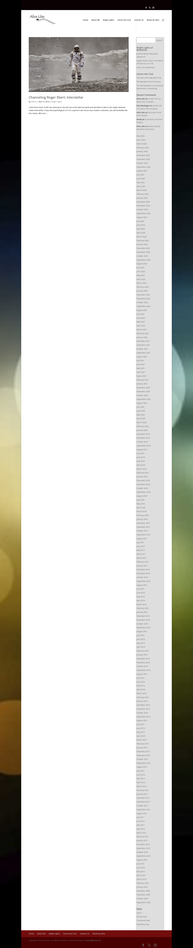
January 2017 (142, 566)
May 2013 (141, 732)
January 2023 (142, 291)
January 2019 (142, 476)
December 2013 (143, 705)
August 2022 (142, 310)
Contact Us (139, 20)
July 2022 (140, 314)
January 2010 (142, 887)
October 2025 (142, 163)
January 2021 (142, 383)
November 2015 (143, 620)
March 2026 (142, 144)
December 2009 (143, 891)
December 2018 (143, 480)
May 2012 (141, 778)
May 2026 (141, 136)
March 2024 (142, 236)
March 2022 (142, 329)
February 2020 (143, 426)
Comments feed (143, 920)
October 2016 (142, 577)
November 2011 (143, 802)
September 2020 (143, 399)
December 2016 (143, 569)
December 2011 (143, 798)
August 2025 (142, 171)
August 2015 (142, 631)
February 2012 (143, 790)
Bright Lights (108, 20)
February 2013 (143, 743)
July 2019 (140, 453)
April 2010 (141, 875)
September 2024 (143, 213)
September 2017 (143, 534)
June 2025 (141, 178)
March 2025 (142, 190)
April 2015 (141, 647)
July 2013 (140, 724)
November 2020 (143, 391)
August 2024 (142, 217)
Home (85, 20)
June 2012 (141, 775)
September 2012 (143, 763)
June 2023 (141, 271)
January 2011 (142, 840)
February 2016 (143, 608)
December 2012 (143, 751)
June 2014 (141, 682)
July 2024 (140, 221)
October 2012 (142, 759)
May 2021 (141, 368)
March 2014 (142, 693)
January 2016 (142, 612)
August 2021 (142, 356)
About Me (95, 20)
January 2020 (142, 430)
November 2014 (143, 662)
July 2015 (140, 635)
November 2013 (143, 709)
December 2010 (143, 844)
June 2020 (141, 411)
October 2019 (142, 442)
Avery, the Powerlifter (146, 67)
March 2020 (142, 422)
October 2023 (142, 256)
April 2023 (141, 279)
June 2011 (141, 821)
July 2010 (140, 864)
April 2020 (141, 418)
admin (34, 101)
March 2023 (142, 283)
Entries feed (142, 916)
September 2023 (143, 260)
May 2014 (141, 685)
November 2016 (143, 573)
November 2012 (143, 755)
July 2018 (140, 500)
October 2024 (142, 209)
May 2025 (141, 182)
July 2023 (140, 267)
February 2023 (143, 287)
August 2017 (142, 538)
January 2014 (142, 701)
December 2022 (143, 295)
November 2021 (143, 345)
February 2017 (143, 562)
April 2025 (141, 186)
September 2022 (143, 306)
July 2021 (140, 360)
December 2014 (143, 658)
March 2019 (142, 469)
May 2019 (141, 461)
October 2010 (142, 852)
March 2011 (142, 833)
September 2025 (143, 167)
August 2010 (142, 860)
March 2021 (142, 376)
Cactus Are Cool (124, 20)
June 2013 (141, 728)
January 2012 (142, 794)
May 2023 (141, 275)
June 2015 (141, 639)
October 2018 (142, 488)
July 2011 (140, 817)
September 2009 (143, 902)
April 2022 (141, 325)
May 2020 (141, 415)
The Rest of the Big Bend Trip (149, 78)
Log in (139, 913)
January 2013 (142, 747)
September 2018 (143, 492)
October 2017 (142, 531)
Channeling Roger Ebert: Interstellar (56, 97)
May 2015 (141, 643)
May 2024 (141, 229)
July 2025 (140, 174)
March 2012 (142, 786)
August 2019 (142, 449)
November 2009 (143, 894)
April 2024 (141, 233)
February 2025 (143, 194)
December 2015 (143, 616)
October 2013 (142, 713)
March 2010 (142, 879)
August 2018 (142, 496)
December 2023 (143, 248)
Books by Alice (153, 20)
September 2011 (143, 809)
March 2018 (142, 511)
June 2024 (141, 225)
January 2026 (142, 151)
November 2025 (143, 159)
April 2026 (141, 140)
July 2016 (140, 589)
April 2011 (141, 829)
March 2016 (142, 604)
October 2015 (142, 624)
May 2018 (141, 504)
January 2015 (142, 654)
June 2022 (141, 318)
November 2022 (143, 298)
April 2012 (141, 782)
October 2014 (142, 666)
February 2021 (143, 380)
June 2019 (141, 457)
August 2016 (142, 585)
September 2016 (143, 581)
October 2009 (142, 898)
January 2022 (142, 337)
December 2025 (143, 155)
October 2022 (142, 302)
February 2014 (143, 697)
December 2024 (143, 202)
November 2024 (143, 205)
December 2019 (143, 434)
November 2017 (143, 527)
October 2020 (142, 395)
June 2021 (141, 364)
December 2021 (143, 341)
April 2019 (141, 465)
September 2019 (143, 445)
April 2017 (141, 554)
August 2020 (142, 403)
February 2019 (143, 472)
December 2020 (143, 387)
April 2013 (141, 736)
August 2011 (142, 813)
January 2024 (142, 244)
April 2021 (141, 372)
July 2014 (140, 678)
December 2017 (143, 523)
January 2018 (142, 519)
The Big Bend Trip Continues (149, 81)
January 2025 (142, 198)
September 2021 (143, 353)
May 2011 (141, 825)
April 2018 (141, 507)
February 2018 (143, 515)
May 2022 (141, 322)
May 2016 (141, 596)
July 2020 (140, 407)
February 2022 (143, 333)
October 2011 (142, 805)
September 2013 (143, 716)
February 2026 (143, 147)
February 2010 (143, 883)
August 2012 (142, 767)
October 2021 (142, 349)
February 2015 (143, 651)
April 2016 (141, 600)
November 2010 (143, 848)
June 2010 (141, 867)
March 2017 (142, 558)
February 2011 (143, 836)
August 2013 (142, 720)
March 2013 (142, 740)
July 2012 (140, 771)
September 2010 (143, 856)
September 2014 (143, 670)
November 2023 (143, 252)
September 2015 (143, 627)
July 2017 (140, 542)
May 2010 (141, 871)
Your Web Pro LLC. (93, 940)
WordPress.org (143, 924)
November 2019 (143, 438)
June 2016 (141, 593)
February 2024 (143, 240)
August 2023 (142, 263)
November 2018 (143, 484)
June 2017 (141, 546)
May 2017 (141, 550)
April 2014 (141, 689)
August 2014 (142, 674)
